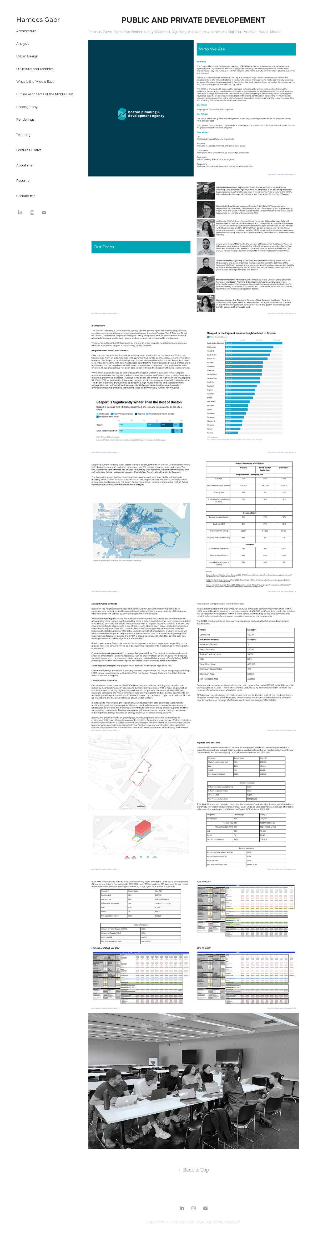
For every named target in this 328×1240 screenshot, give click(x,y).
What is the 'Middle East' (35, 81)
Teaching (23, 134)
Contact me (25, 196)
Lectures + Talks (28, 150)
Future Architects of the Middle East (44, 94)
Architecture (26, 31)
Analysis (22, 43)
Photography (27, 107)
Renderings (25, 119)
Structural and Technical (35, 69)
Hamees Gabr (38, 19)
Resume (22, 180)
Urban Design (27, 56)
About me (24, 165)
